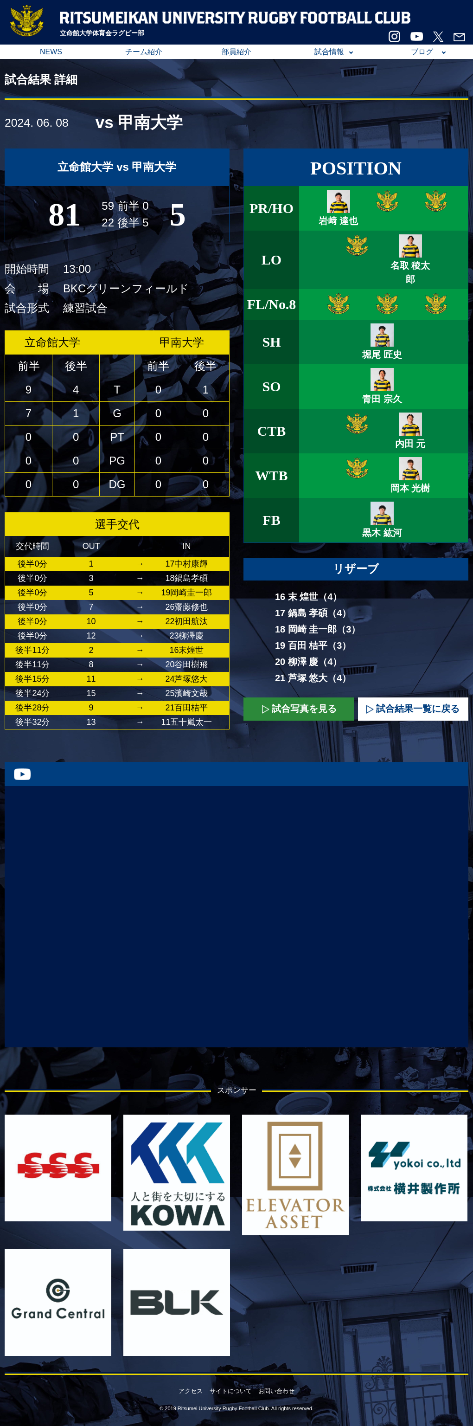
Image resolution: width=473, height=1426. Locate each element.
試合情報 (329, 52)
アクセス (191, 1390)
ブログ (422, 52)
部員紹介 (236, 52)
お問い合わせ (276, 1390)
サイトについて (231, 1390)
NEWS (51, 52)
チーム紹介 (143, 52)
